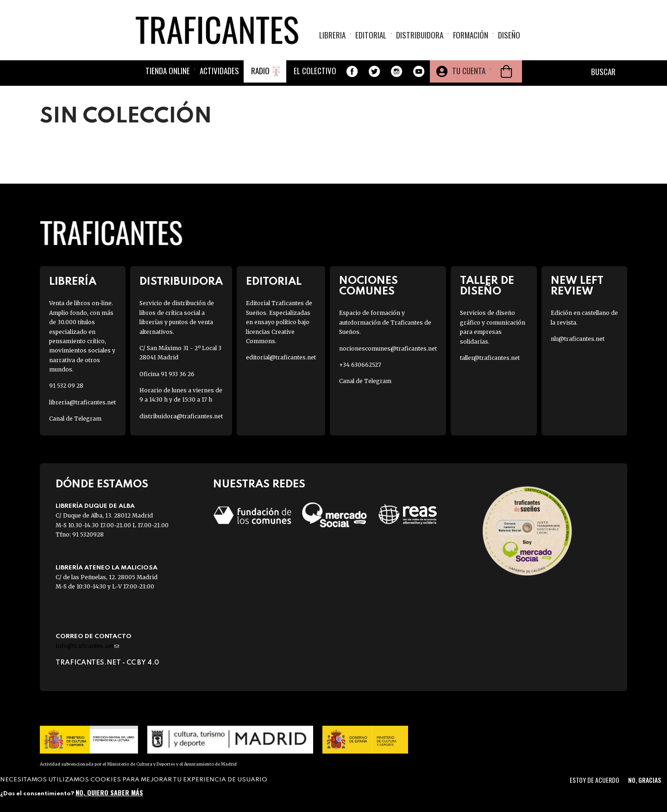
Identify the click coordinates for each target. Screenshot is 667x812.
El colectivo (315, 71)
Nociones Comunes (368, 286)
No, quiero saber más (109, 792)
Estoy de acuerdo (594, 780)
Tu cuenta (468, 71)
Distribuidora (419, 35)
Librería (72, 281)
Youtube (419, 71)
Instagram (396, 71)
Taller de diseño (487, 286)
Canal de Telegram (75, 418)
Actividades (219, 71)
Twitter (374, 71)
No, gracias (644, 780)
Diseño (509, 35)
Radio (260, 71)
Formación (470, 35)
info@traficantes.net (87, 645)
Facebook (352, 71)
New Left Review (577, 286)
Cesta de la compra (506, 71)
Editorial (370, 35)
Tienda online (167, 71)
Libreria (332, 35)
